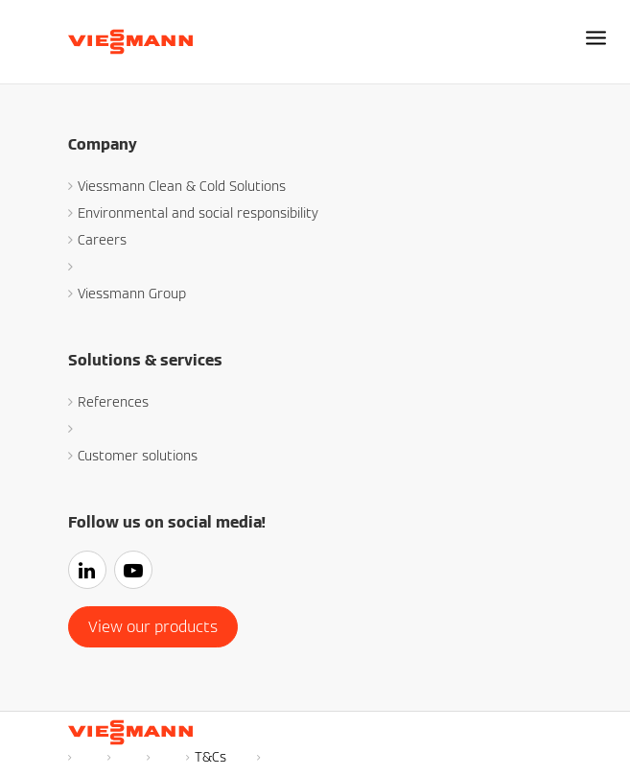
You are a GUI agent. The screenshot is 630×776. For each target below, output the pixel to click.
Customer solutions (138, 455)
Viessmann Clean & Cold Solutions (182, 186)
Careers (102, 239)
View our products (153, 627)
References (113, 402)
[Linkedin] (91, 572)
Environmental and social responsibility (198, 213)
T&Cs (210, 756)
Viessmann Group (132, 293)
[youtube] (137, 572)
